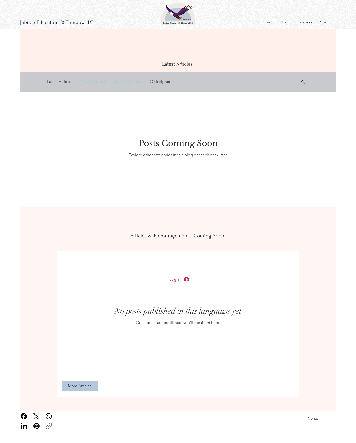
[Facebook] (24, 416)
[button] (303, 82)
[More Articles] (80, 386)
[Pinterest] (36, 426)
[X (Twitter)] (36, 416)
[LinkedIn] (24, 426)
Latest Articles (59, 81)
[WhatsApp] (49, 416)
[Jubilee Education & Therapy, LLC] (64, 22)
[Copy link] (49, 426)
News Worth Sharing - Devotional (111, 81)
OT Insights (160, 81)
